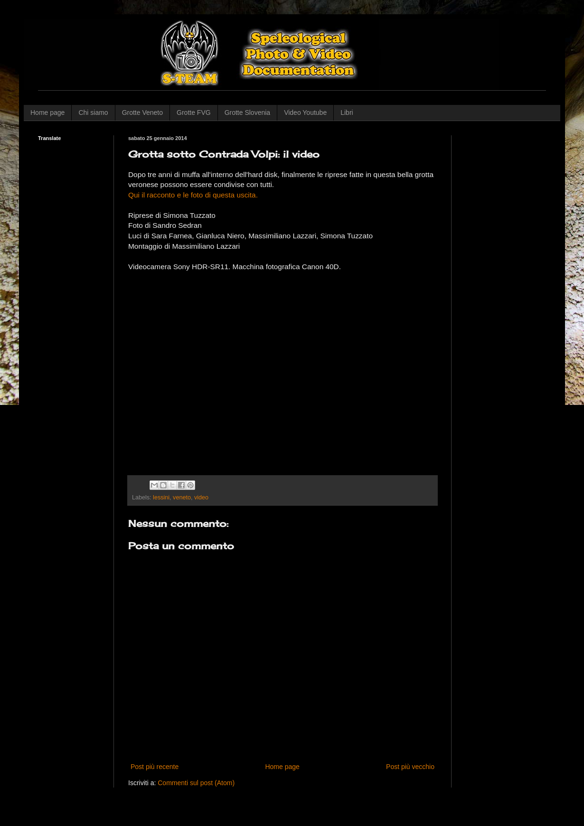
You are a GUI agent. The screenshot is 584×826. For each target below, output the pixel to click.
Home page (47, 112)
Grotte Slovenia (248, 112)
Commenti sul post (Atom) (196, 783)
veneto (182, 497)
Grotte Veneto (142, 112)
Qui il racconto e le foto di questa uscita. (193, 195)
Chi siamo (93, 112)
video (201, 497)
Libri (346, 112)
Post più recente (155, 766)
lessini (161, 497)
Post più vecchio (410, 766)
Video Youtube (305, 112)
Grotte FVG (194, 112)
